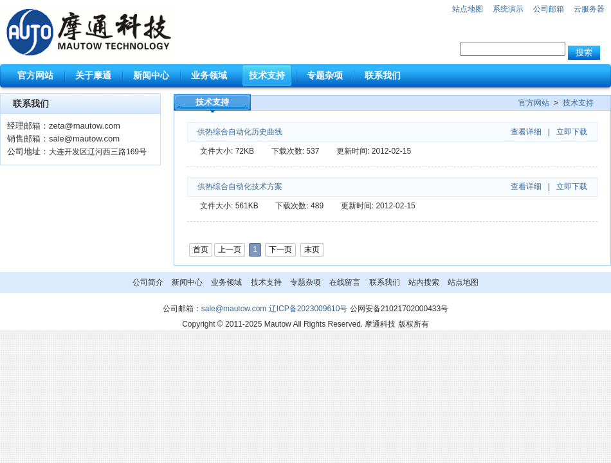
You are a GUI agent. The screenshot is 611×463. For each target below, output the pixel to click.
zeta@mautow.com (84, 126)
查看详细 (526, 131)
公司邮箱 (548, 9)
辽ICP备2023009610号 (308, 308)
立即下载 (571, 131)
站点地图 (467, 9)
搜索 (584, 52)
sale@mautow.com (84, 138)
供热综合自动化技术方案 (239, 186)
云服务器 (589, 9)
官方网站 (533, 102)
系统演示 (508, 9)
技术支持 (578, 102)
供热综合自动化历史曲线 (239, 131)
